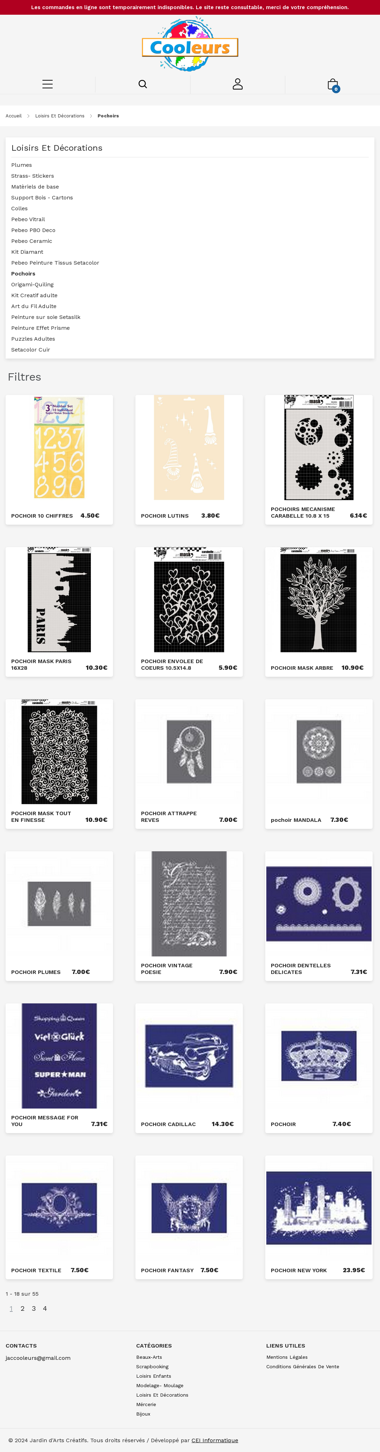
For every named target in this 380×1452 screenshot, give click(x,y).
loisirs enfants (153, 1376)
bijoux (143, 1414)
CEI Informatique (215, 1440)
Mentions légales (287, 1357)
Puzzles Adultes (33, 338)
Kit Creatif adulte (34, 295)
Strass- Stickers (32, 175)
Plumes (21, 165)
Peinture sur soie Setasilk (45, 317)
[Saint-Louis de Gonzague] (190, 45)
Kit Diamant (27, 251)
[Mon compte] (238, 87)
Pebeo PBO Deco (33, 230)
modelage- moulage (160, 1385)
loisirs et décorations (60, 115)
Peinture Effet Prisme (40, 328)
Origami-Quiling (32, 284)
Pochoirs (23, 273)
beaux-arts (149, 1357)
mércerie (146, 1404)
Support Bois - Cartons (42, 197)
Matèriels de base (35, 186)
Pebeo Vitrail (28, 219)
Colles (19, 208)
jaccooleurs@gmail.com (38, 1358)
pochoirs (108, 115)
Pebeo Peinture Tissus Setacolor (55, 262)
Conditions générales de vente (302, 1366)
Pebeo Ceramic (31, 241)
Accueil (14, 115)
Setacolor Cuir (30, 349)
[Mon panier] (333, 87)
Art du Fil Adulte (33, 306)
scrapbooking (152, 1366)
